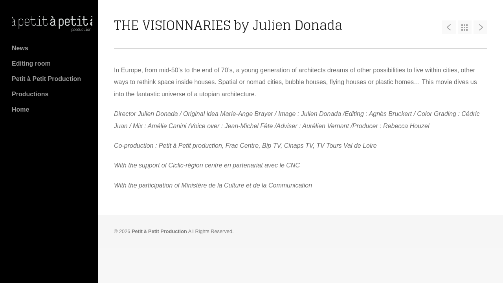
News (20, 48)
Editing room (31, 63)
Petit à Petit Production (46, 78)
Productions (30, 94)
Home (20, 109)
